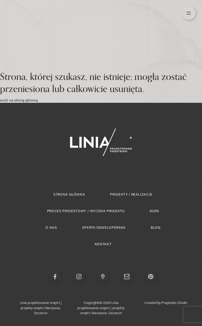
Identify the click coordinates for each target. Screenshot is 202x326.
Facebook (55, 276)
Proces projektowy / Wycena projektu (86, 210)
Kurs (154, 210)
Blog (155, 227)
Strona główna (69, 194)
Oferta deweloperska (104, 227)
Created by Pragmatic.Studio (165, 302)
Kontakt (103, 243)
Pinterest (151, 276)
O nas (51, 227)
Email (127, 276)
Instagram (79, 276)
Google (103, 276)
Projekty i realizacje (131, 194)
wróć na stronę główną (19, 100)
